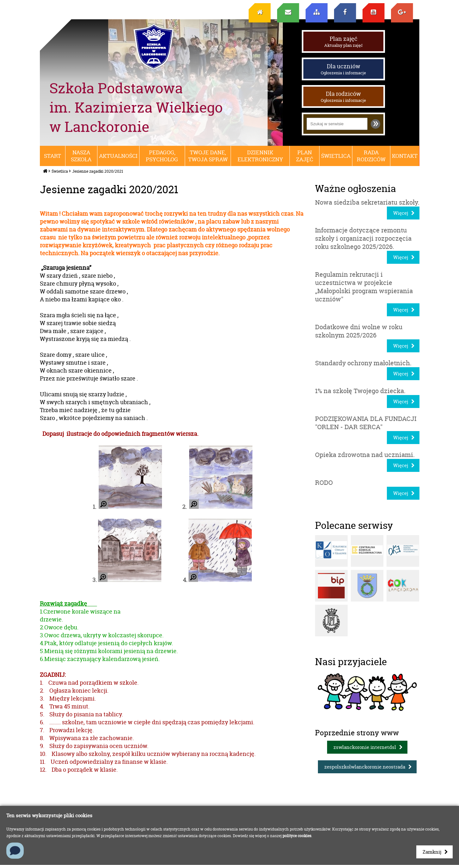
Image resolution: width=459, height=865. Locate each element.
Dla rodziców (343, 96)
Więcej (400, 213)
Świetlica (335, 155)
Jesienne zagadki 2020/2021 (97, 171)
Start (52, 155)
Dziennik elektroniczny (260, 156)
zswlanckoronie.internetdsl (364, 747)
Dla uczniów (343, 69)
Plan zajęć (343, 41)
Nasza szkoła (81, 156)
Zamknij (432, 852)
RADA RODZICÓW (371, 156)
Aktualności (118, 155)
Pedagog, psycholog (162, 156)
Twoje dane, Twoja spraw (208, 156)
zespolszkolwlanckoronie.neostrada (364, 766)
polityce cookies (296, 835)
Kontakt (405, 155)
